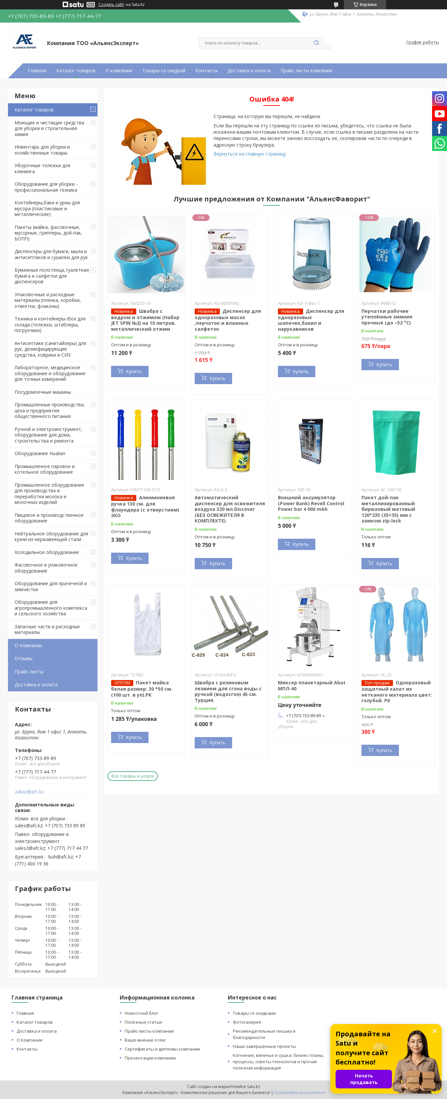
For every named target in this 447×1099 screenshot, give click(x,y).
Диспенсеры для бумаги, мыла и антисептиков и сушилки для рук (51, 254)
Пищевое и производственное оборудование (49, 518)
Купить (134, 371)
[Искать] (316, 43)
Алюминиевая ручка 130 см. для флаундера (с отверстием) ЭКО (145, 506)
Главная (37, 70)
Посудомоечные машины (43, 392)
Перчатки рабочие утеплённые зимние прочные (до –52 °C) (387, 317)
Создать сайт (111, 4)
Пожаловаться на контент (299, 1092)
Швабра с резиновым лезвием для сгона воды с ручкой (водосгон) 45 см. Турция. (228, 691)
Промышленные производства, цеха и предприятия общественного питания (50, 410)
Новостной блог (141, 1013)
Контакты (206, 70)
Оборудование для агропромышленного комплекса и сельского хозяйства (51, 608)
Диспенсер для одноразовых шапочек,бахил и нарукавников (311, 320)
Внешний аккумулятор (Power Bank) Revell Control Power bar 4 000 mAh (311, 503)
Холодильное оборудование (47, 552)
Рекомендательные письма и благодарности (264, 1034)
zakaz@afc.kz (29, 792)
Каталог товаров (76, 70)
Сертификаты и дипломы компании (162, 1049)
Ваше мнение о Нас (145, 1040)
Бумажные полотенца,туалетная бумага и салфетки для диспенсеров (52, 276)
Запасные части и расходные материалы (47, 629)
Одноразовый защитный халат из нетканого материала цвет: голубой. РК (396, 691)
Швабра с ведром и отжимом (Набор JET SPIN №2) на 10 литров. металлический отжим (145, 320)
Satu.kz (253, 1086)
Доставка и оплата (249, 70)
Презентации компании (150, 1058)
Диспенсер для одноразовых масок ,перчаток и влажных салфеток (228, 320)
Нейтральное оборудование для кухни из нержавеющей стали (51, 536)
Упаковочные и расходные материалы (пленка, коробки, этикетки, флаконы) (48, 300)
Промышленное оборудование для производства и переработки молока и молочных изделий (49, 494)
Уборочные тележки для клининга (42, 168)
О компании (118, 70)
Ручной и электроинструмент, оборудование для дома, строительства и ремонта (48, 435)
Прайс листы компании (306, 70)
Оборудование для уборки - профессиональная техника (46, 187)
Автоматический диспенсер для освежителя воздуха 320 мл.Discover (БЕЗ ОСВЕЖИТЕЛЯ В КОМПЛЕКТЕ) (230, 509)
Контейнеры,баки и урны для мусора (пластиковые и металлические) (47, 208)
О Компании (28, 645)
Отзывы (23, 658)
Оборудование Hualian (40, 453)
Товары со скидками (254, 1013)
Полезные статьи (143, 1022)
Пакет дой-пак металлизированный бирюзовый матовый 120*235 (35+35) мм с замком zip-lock (388, 509)
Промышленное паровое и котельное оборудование (45, 469)
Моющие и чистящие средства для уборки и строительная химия (49, 128)
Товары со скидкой (163, 70)
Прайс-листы (29, 671)
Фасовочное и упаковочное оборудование (46, 568)
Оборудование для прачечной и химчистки (51, 586)
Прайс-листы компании (149, 1031)
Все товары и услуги (132, 776)
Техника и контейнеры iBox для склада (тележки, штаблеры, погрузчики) (50, 324)
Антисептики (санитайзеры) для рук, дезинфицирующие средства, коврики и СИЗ (50, 349)
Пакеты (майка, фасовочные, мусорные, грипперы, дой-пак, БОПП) (48, 233)
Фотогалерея (247, 1022)
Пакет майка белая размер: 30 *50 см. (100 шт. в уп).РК (141, 688)
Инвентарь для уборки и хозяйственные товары (42, 150)
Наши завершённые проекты (264, 1046)
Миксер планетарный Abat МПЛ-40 (312, 685)
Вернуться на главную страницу (250, 154)
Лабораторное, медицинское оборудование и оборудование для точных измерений (50, 373)
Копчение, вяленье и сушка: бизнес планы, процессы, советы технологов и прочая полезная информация (278, 1061)
